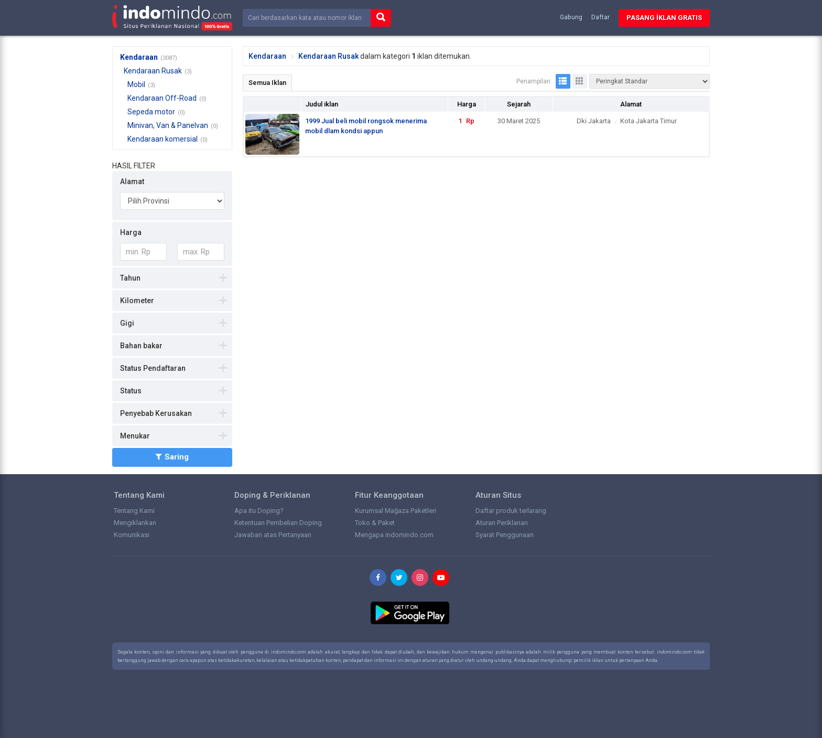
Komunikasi (131, 535)
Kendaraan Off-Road (162, 98)
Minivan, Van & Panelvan (167, 125)
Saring (172, 457)
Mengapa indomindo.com (394, 535)
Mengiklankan (135, 523)
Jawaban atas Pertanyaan (272, 535)
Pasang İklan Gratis (664, 18)
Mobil (136, 84)
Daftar (600, 17)
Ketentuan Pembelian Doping (278, 523)
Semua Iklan (267, 83)
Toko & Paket (375, 523)
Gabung (571, 17)
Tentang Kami (134, 511)
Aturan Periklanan (501, 523)
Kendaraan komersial (162, 139)
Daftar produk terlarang (510, 511)
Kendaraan (139, 57)
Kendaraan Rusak (153, 71)
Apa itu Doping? (259, 511)
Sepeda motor (151, 112)
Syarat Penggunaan (504, 535)
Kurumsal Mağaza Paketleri (395, 511)
